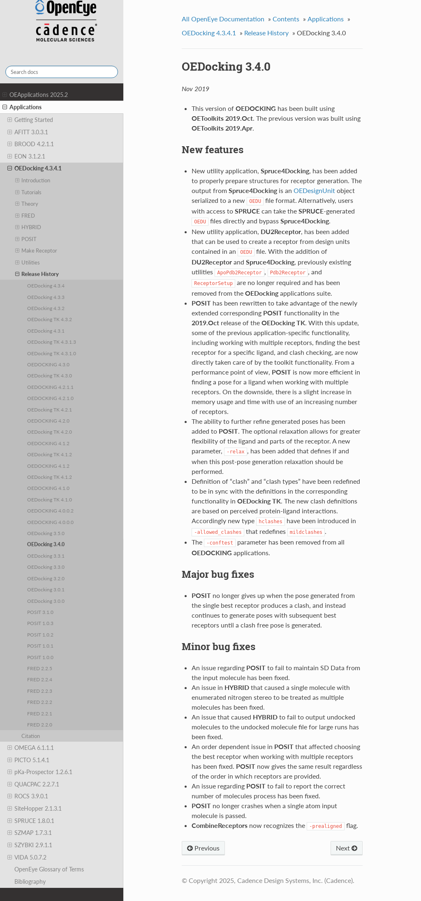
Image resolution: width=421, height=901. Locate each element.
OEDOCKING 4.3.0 (48, 364)
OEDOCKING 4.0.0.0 (50, 522)
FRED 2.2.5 (39, 668)
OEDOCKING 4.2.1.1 (50, 387)
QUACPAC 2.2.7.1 (33, 784)
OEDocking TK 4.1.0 (49, 499)
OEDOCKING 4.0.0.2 (50, 510)
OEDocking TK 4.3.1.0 (51, 353)
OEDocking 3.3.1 (46, 556)
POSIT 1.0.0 (40, 657)
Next (346, 848)
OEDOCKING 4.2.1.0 (50, 398)
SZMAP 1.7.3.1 (29, 833)
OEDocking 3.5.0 (46, 533)
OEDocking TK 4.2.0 (49, 431)
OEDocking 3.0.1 (46, 589)
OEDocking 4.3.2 (46, 308)
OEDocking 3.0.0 (46, 601)
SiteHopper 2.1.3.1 (34, 808)
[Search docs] (61, 72)
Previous (203, 848)
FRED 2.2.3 (39, 691)
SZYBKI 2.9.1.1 (29, 845)
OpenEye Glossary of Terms (49, 869)
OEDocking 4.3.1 (46, 330)
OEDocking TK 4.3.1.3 (51, 342)
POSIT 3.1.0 (40, 612)
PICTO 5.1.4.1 (28, 760)
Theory (27, 203)
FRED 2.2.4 (39, 679)
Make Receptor (36, 250)
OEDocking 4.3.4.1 (34, 168)
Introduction (33, 180)
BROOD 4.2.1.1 (30, 144)
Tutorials (28, 192)
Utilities (27, 262)
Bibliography (30, 881)
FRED (25, 215)
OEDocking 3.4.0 (46, 544)
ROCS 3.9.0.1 (27, 796)
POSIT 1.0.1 (40, 645)
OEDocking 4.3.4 (46, 285)
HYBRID (28, 227)
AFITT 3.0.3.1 (27, 132)
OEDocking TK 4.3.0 (49, 375)
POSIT (26, 239)
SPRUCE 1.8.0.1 (30, 821)
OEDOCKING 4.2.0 (48, 420)
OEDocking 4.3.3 (46, 297)
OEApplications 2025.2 (35, 95)
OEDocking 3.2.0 (46, 578)
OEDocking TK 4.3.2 (49, 319)
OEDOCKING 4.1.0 (48, 488)
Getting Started (30, 120)
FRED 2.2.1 (39, 713)
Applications (22, 107)
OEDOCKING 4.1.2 (48, 443)
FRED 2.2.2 (39, 702)
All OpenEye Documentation (223, 19)
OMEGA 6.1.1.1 (30, 748)
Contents (286, 19)
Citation (30, 736)
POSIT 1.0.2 (40, 634)
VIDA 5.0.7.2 (26, 857)
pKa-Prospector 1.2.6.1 (39, 772)
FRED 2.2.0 (39, 724)
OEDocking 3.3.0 (46, 567)
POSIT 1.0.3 (40, 623)
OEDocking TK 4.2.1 (49, 409)
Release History (37, 274)
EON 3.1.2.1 (26, 156)
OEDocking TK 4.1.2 (49, 454)
